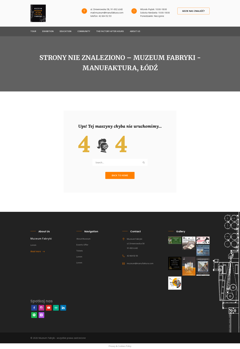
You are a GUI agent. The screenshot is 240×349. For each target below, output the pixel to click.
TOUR (33, 31)
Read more (37, 251)
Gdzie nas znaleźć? (193, 10)
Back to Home (120, 175)
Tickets (79, 250)
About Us (135, 31)
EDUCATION (65, 31)
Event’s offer (82, 244)
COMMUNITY (83, 31)
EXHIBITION (48, 31)
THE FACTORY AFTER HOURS (110, 31)
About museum (83, 238)
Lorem (79, 256)
